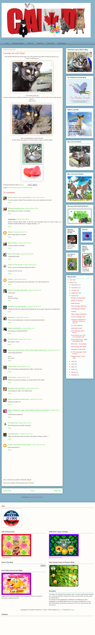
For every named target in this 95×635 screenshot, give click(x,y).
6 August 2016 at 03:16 (20, 232)
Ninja (30, 187)
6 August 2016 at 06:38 (29, 264)
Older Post (57, 491)
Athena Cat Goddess (23, 187)
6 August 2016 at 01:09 (31, 208)
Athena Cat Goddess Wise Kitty (17, 290)
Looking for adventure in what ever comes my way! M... (78, 321)
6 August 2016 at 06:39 (19, 279)
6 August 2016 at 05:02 (24, 243)
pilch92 (10, 279)
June (73, 364)
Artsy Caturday (12, 187)
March (73, 372)
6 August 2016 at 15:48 (24, 423)
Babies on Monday (76, 300)
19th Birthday (62, 43)
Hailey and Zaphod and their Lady (18, 399)
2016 (71, 282)
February (74, 375)
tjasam (60, 609)
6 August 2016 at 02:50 (22, 219)
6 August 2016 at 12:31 (28, 328)
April (72, 369)
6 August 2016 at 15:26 (35, 399)
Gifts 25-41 (40, 43)
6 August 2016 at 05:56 (26, 254)
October (74, 290)
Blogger (72, 609)
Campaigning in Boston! (78, 309)
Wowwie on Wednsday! (78, 298)
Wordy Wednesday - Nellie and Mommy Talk (79, 340)
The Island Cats (12, 423)
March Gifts (50, 43)
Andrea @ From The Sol (15, 264)
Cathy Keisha (12, 377)
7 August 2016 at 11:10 (25, 434)
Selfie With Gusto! (76, 328)
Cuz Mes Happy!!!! (76, 325)
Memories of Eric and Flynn (16, 388)
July (72, 361)
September (74, 293)
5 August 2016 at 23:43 (38, 197)
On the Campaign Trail (78, 317)
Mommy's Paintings (18, 43)
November (74, 287)
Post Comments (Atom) (36, 497)
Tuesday (73, 311)
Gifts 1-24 (30, 43)
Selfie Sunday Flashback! (79, 314)
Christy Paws (12, 366)
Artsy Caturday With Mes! (79, 306)
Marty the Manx (12, 243)
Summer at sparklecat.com (16, 208)
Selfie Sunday (75, 303)
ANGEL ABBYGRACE (14, 328)
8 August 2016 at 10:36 (38, 444)
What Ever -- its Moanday (79, 344)
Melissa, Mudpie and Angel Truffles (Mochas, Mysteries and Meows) (28, 410)
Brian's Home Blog (13, 254)
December (74, 285)
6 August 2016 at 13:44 (53, 350)
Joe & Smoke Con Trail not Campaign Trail (78, 336)
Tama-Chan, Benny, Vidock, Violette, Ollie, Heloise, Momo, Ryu (27, 350)
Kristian (10, 232)
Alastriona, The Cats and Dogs (17, 306)
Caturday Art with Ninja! (78, 349)
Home (7, 43)
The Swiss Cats (12, 339)
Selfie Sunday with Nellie (78, 346)
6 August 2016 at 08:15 (34, 306)
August (73, 295)
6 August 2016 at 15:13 (32, 388)
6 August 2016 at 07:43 (34, 290)
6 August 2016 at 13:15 (24, 339)
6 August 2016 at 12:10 (22, 317)
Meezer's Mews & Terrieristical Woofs (19, 197)
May (72, 367)
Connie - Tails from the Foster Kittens (19, 444)
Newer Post (7, 491)
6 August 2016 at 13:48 (23, 377)
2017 (71, 280)
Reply (9, 202)
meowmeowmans (13, 434)
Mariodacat (11, 317)
